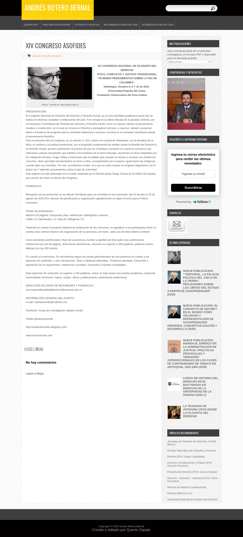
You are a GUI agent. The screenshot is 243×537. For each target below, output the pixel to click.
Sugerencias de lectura (158, 24)
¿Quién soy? (31, 24)
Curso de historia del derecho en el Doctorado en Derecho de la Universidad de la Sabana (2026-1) (200, 386)
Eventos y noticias (87, 24)
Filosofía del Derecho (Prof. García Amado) (192, 471)
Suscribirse (193, 187)
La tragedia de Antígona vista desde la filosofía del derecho (200, 411)
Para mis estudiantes (57, 24)
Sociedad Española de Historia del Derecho (192, 499)
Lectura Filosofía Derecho (47, 55)
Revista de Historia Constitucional (186, 487)
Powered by (193, 201)
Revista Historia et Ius (179, 493)
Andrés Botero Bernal (58, 7)
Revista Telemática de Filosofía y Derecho (191, 450)
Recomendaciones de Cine (120, 24)
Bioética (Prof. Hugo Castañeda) (186, 456)
